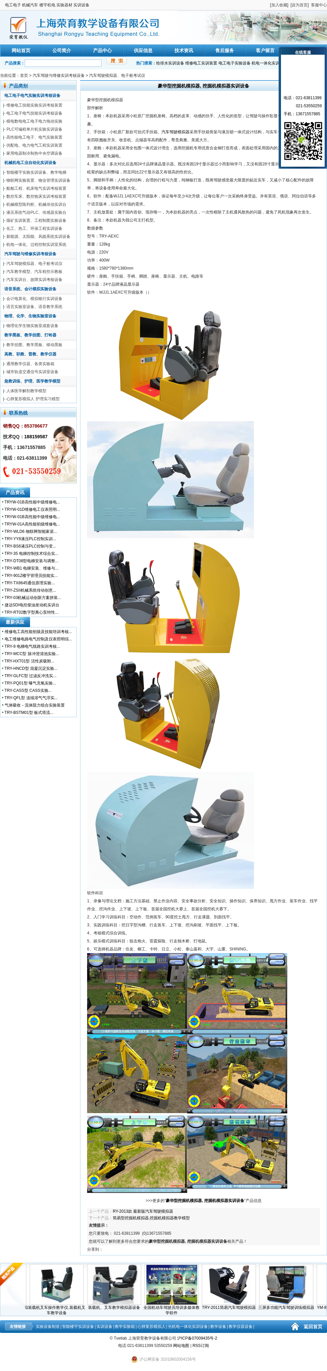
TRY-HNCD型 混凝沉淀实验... (30, 668)
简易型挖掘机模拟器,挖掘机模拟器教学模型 (151, 1218)
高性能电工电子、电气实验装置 (34, 137)
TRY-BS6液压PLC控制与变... (30, 546)
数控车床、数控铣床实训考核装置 (36, 196)
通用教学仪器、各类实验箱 (30, 363)
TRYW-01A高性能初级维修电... (32, 524)
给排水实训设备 (170, 63)
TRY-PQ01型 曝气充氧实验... (30, 683)
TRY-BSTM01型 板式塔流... (28, 712)
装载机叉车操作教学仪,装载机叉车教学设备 (58, 1308)
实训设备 (104, 1326)
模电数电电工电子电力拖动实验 (34, 121)
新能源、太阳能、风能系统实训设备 (38, 236)
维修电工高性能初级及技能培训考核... (38, 631)
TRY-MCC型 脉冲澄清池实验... (31, 653)
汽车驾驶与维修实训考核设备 (59, 75)
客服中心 (319, 5)
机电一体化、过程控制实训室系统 (36, 244)
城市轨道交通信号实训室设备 (32, 371)
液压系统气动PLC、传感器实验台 (36, 212)
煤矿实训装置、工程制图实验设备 (36, 220)
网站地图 (181, 1345)
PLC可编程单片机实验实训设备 (34, 129)
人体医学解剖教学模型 (26, 391)
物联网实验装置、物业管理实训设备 (38, 180)
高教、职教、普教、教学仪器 (30, 354)
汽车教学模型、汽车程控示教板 (34, 271)
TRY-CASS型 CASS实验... (27, 690)
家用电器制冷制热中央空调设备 (34, 153)
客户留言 (265, 50)
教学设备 (218, 1326)
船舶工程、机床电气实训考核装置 (36, 188)
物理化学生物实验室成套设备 (32, 325)
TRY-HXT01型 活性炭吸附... (29, 661)
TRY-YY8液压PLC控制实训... (30, 539)
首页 (24, 75)
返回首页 (313, 1326)
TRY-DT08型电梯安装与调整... (31, 561)
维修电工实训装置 (201, 63)
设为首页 (300, 5)
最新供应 (15, 622)
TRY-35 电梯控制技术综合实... (31, 553)
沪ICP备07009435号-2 (197, 1338)
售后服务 (224, 50)
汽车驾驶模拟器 (175, 132)
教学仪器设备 (241, 1326)
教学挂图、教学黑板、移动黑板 (34, 344)
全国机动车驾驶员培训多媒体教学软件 (173, 1308)
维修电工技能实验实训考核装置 (34, 105)
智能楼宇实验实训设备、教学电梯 (36, 172)
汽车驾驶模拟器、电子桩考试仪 (117, 75)
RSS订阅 (201, 1345)
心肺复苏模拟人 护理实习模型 (32, 399)
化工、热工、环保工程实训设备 (34, 228)
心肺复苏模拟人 (151, 1326)
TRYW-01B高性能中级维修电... (32, 502)
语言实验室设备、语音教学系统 (34, 306)
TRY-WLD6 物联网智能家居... (30, 531)
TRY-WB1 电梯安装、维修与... (31, 568)
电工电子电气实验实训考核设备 (32, 95)
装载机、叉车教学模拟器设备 (116, 1305)
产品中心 (102, 50)
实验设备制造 (48, 1326)
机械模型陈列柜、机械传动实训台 (36, 204)
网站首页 (21, 50)
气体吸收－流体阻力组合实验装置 (35, 705)
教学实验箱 (125, 1326)
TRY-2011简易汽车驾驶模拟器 (231, 1305)
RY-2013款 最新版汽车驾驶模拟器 (143, 1211)
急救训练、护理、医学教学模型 (32, 381)
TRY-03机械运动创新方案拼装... (32, 597)
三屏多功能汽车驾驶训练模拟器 (288, 1305)
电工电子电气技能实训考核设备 (34, 113)
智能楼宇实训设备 (78, 1326)
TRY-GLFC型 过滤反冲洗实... (30, 675)
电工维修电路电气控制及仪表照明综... (38, 639)
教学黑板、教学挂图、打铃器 (30, 335)
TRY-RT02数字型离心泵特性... (31, 612)
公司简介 (61, 50)
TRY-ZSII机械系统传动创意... (30, 590)
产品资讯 (15, 492)
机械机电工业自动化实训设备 (30, 162)
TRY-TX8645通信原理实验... (29, 583)
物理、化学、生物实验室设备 (30, 316)
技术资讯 (184, 50)
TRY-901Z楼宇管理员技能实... (31, 575)
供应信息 (143, 50)
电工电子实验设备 (235, 63)
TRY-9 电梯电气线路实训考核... (32, 646)
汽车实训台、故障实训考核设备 (34, 279)
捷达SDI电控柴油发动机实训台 (32, 605)
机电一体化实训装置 (270, 63)
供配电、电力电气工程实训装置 (34, 145)
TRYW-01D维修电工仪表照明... (32, 509)
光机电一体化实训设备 (188, 1326)
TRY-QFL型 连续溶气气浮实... (30, 698)
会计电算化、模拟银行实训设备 (34, 298)
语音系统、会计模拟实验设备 (30, 289)
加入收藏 (279, 5)
